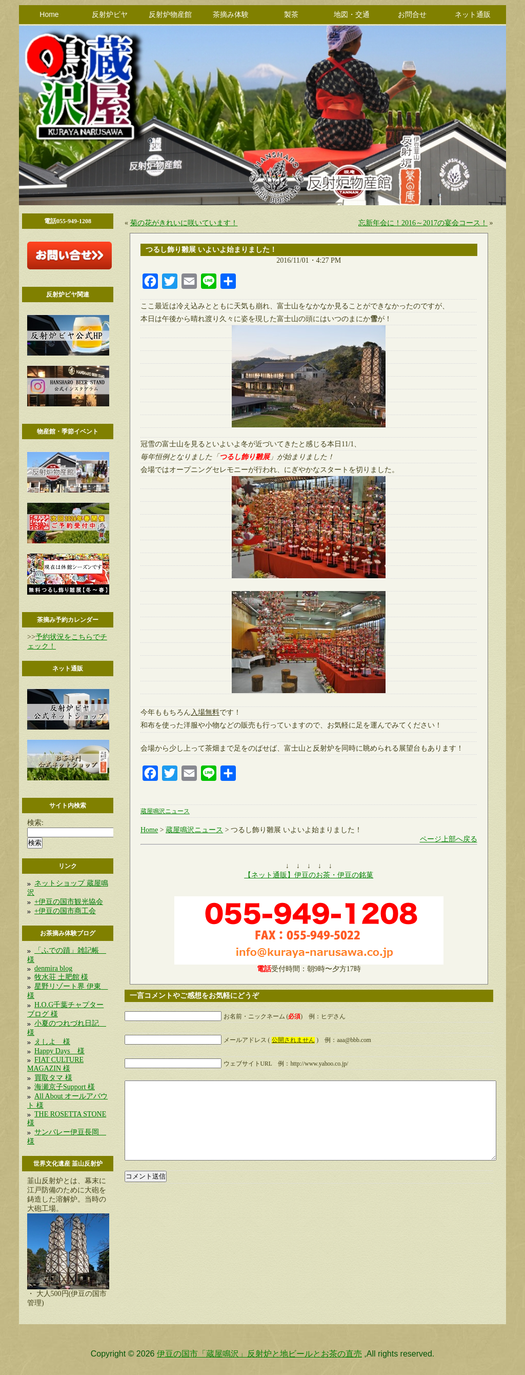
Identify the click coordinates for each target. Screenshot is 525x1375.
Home (48, 14)
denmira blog (53, 968)
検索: (35, 823)
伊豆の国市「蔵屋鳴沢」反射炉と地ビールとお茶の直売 (259, 1353)
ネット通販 (473, 14)
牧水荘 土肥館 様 (61, 977)
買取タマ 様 (53, 1078)
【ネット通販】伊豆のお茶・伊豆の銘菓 (308, 875)
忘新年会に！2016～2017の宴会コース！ (423, 223)
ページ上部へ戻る (448, 839)
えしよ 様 (52, 1042)
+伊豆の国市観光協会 (68, 902)
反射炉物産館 (170, 14)
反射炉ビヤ (110, 14)
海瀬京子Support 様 (64, 1087)
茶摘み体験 (231, 14)
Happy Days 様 (59, 1051)
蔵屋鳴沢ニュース (165, 811)
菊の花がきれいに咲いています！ (184, 223)
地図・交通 (352, 14)
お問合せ (412, 14)
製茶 (291, 14)
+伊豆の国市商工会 (65, 911)
